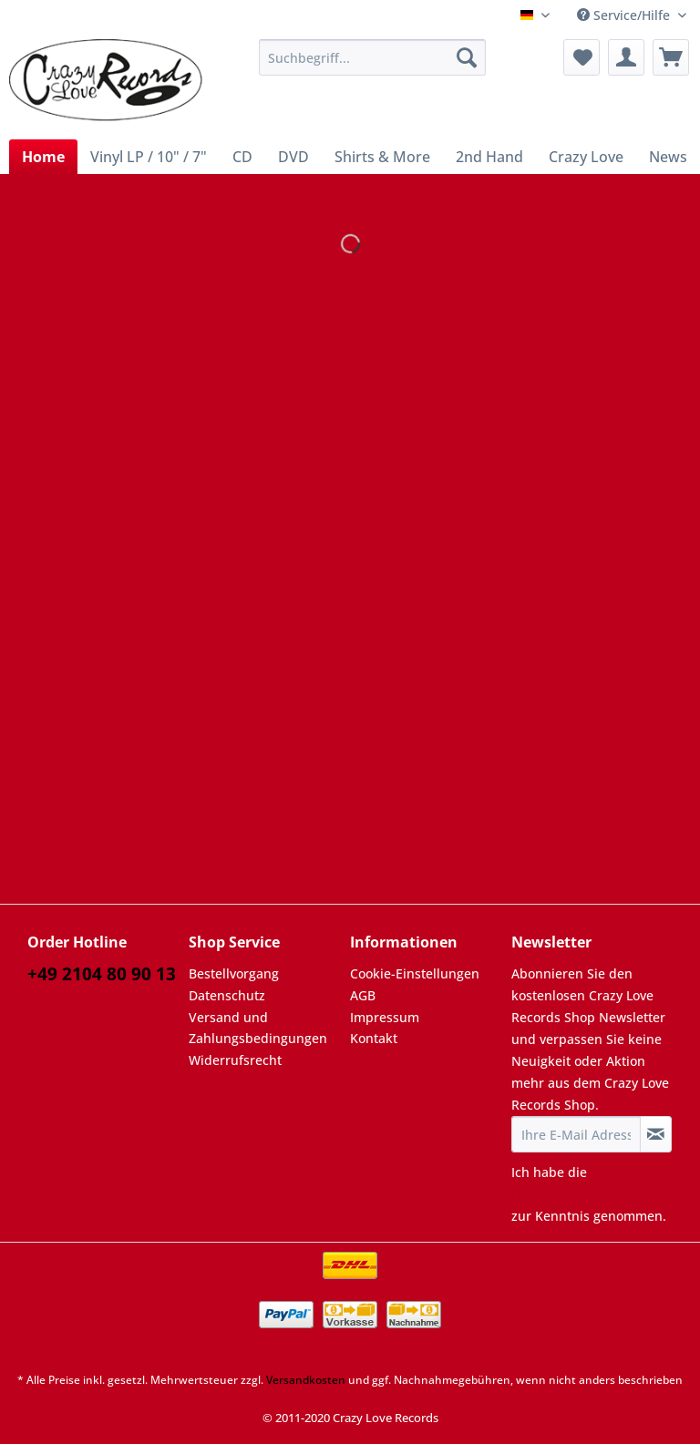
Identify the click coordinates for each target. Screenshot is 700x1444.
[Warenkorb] (671, 57)
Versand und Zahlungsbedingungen (258, 1028)
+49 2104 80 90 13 (101, 974)
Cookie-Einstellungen (414, 973)
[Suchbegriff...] (373, 57)
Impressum (384, 1017)
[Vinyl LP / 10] (148, 156)
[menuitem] (373, 66)
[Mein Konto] (626, 57)
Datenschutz (227, 995)
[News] (668, 156)
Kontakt (373, 1038)
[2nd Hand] (489, 156)
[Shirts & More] (382, 156)
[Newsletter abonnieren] (656, 1134)
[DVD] (293, 156)
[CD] (242, 156)
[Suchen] (467, 57)
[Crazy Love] (586, 156)
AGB (363, 995)
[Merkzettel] (581, 57)
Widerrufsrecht (235, 1060)
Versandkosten (305, 1380)
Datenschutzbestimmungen (596, 1194)
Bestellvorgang (234, 973)
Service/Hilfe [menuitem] (625, 15)
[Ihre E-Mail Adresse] (576, 1134)
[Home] (43, 156)
